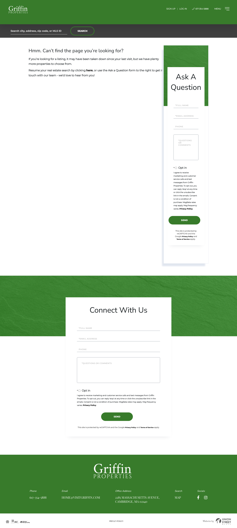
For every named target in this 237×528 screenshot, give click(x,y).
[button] (82, 31)
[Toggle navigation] (221, 8)
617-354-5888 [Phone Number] (198, 8)
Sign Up (168, 8)
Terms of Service (183, 239)
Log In (181, 8)
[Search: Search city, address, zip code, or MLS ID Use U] (39, 31)
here (89, 70)
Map (178, 497)
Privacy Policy (186, 209)
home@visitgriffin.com (81, 497)
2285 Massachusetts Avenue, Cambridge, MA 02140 (137, 499)
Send (184, 220)
